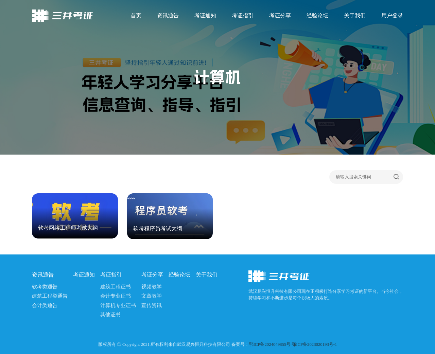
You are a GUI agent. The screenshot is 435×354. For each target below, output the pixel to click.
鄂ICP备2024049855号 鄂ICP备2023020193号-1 (293, 344)
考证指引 (243, 15)
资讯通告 (168, 15)
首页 (135, 15)
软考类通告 (44, 286)
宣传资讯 (151, 305)
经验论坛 (317, 15)
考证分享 (280, 15)
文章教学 (151, 296)
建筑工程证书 (115, 286)
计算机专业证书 (118, 305)
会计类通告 (44, 305)
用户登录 (392, 15)
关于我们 (355, 15)
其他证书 (110, 314)
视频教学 (151, 286)
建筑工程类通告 (50, 296)
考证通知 (205, 15)
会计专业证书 (115, 296)
